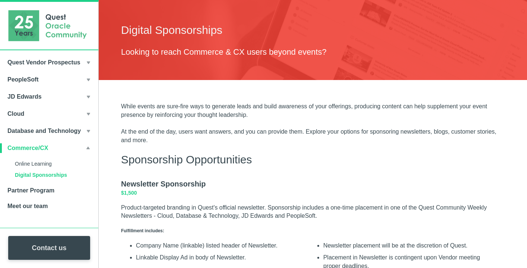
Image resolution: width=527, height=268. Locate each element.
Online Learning (33, 164)
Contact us (49, 248)
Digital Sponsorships (41, 175)
